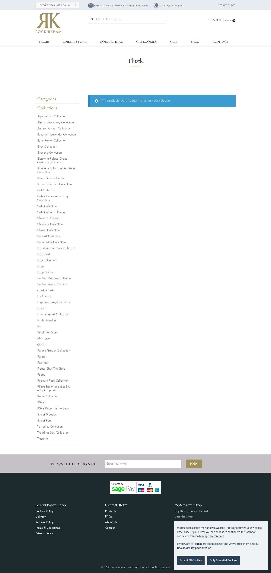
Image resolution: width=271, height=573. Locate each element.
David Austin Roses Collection (56, 248)
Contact (220, 42)
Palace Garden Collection (53, 350)
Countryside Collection (51, 242)
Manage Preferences (211, 536)
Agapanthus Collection (51, 116)
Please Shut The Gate (51, 368)
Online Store (74, 42)
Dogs (40, 266)
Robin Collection (47, 396)
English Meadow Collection (54, 278)
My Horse (43, 338)
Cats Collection (47, 206)
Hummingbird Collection (53, 314)
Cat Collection (46, 190)
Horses (41, 308)
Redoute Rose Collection (52, 380)
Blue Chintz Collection (51, 178)
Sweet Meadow (47, 414)
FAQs (195, 42)
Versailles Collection (50, 426)
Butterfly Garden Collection (54, 184)
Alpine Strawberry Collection (55, 122)
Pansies (42, 356)
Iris (39, 326)
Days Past (43, 254)
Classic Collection (48, 230)
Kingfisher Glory (47, 332)
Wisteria (42, 438)
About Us (111, 522)
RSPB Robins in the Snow (53, 408)
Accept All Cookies (191, 560)
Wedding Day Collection (53, 432)
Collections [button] (47, 108)
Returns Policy (44, 522)
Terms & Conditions (47, 528)
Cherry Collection (48, 218)
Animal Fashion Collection (54, 128)
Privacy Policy (44, 533)
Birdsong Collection (49, 152)
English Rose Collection (52, 284)
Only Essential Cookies (223, 560)
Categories (146, 42)
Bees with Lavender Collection (56, 134)
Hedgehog (44, 296)
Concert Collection (49, 236)
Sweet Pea (44, 420)
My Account (226, 5)
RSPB (40, 402)
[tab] (57, 100)
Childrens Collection (50, 224)
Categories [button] (46, 99)
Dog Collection (46, 260)
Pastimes (43, 362)
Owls (40, 344)
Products (110, 511)
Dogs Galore (45, 272)
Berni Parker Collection (51, 140)
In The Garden (46, 320)
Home (44, 42)
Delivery (40, 517)
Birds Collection (47, 146)
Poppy (41, 374)
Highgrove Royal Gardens (53, 302)
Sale (173, 42)
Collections (111, 42)
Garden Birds (45, 290)
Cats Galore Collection (51, 212)
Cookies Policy (44, 511)
